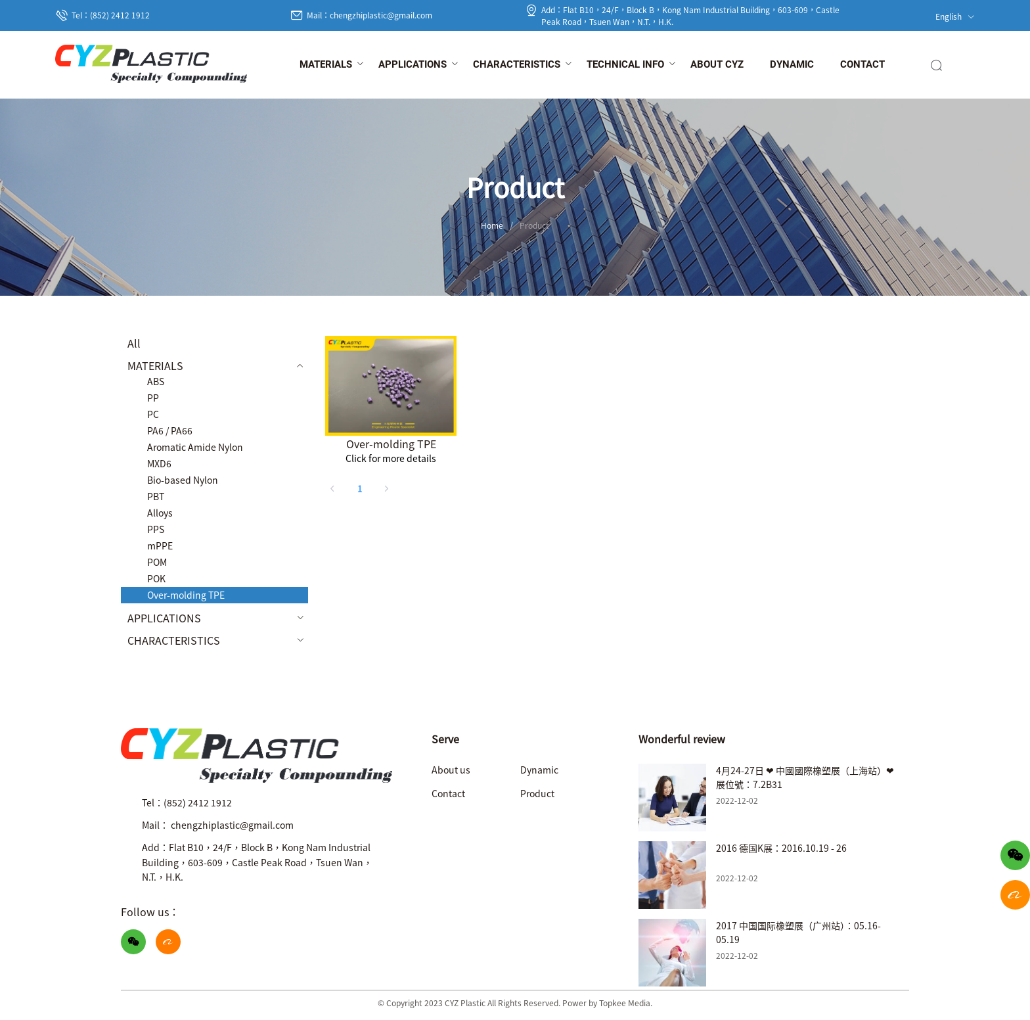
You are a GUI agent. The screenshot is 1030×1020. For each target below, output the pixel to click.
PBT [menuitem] (155, 496)
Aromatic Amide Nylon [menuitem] (195, 446)
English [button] (955, 16)
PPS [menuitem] (155, 529)
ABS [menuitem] (155, 381)
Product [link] (534, 225)
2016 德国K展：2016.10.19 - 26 (781, 847)
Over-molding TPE (391, 444)
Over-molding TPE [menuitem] (186, 594)
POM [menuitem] (157, 561)
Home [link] (492, 225)
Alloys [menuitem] (160, 512)
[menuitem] (325, 65)
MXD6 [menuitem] (159, 463)
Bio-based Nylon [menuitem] (182, 479)
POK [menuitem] (156, 578)
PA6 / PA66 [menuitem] (169, 430)
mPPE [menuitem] (160, 545)
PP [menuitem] (153, 397)
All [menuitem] (134, 343)
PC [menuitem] (153, 414)
